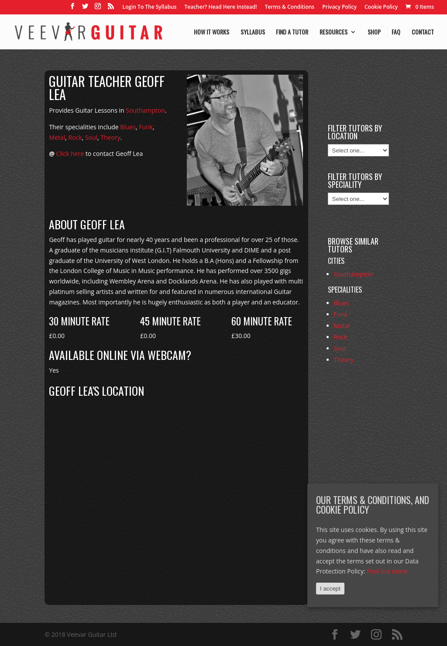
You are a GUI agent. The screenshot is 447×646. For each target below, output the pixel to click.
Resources (333, 32)
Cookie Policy (381, 7)
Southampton (145, 110)
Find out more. (388, 571)
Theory (110, 137)
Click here (70, 153)
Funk (146, 127)
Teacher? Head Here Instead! (220, 7)
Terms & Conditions (290, 7)
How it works (211, 32)
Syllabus (253, 32)
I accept (330, 588)
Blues (128, 127)
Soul (91, 137)
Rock (75, 137)
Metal (57, 137)
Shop (374, 32)
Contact (423, 32)
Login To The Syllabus (150, 7)
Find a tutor (292, 32)
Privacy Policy (339, 7)
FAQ (396, 32)
